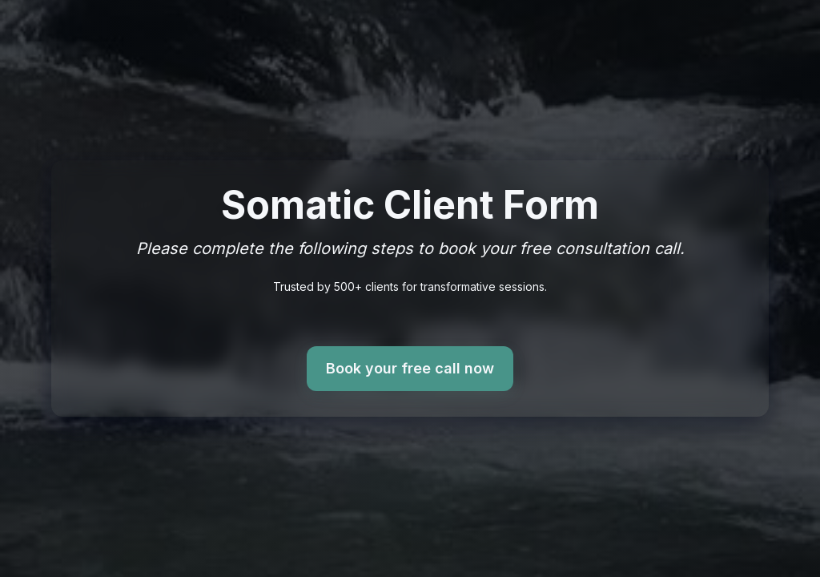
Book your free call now (410, 369)
